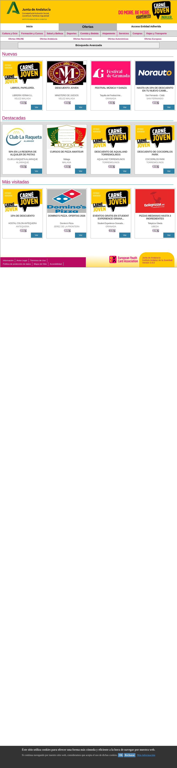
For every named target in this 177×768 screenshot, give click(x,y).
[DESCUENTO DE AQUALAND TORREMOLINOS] (110, 153)
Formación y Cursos (32, 33)
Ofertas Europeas (153, 39)
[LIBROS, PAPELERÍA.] (22, 89)
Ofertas (87, 27)
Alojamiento (108, 33)
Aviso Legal (22, 260)
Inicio (29, 26)
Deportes (72, 33)
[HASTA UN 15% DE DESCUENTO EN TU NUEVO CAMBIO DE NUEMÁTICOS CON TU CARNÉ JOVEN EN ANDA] (155, 89)
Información (8, 260)
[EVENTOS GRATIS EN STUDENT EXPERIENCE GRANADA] (110, 217)
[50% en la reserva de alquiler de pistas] (22, 153)
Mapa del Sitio (40, 264)
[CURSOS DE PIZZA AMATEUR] (66, 153)
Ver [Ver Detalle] (36, 107)
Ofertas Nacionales (82, 39)
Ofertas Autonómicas (118, 39)
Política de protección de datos (17, 264)
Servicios (124, 33)
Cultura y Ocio (10, 33)
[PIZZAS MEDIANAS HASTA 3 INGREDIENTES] (155, 217)
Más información (146, 755)
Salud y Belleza (55, 33)
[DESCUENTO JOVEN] (66, 89)
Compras (137, 33)
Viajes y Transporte (156, 33)
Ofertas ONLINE (16, 39)
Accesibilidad (56, 264)
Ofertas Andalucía (48, 39)
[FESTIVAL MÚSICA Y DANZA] (110, 89)
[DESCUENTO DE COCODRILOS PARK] (155, 153)
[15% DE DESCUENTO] (22, 217)
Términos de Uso (38, 260)
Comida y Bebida (89, 33)
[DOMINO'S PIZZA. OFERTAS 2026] (66, 217)
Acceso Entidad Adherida (146, 26)
